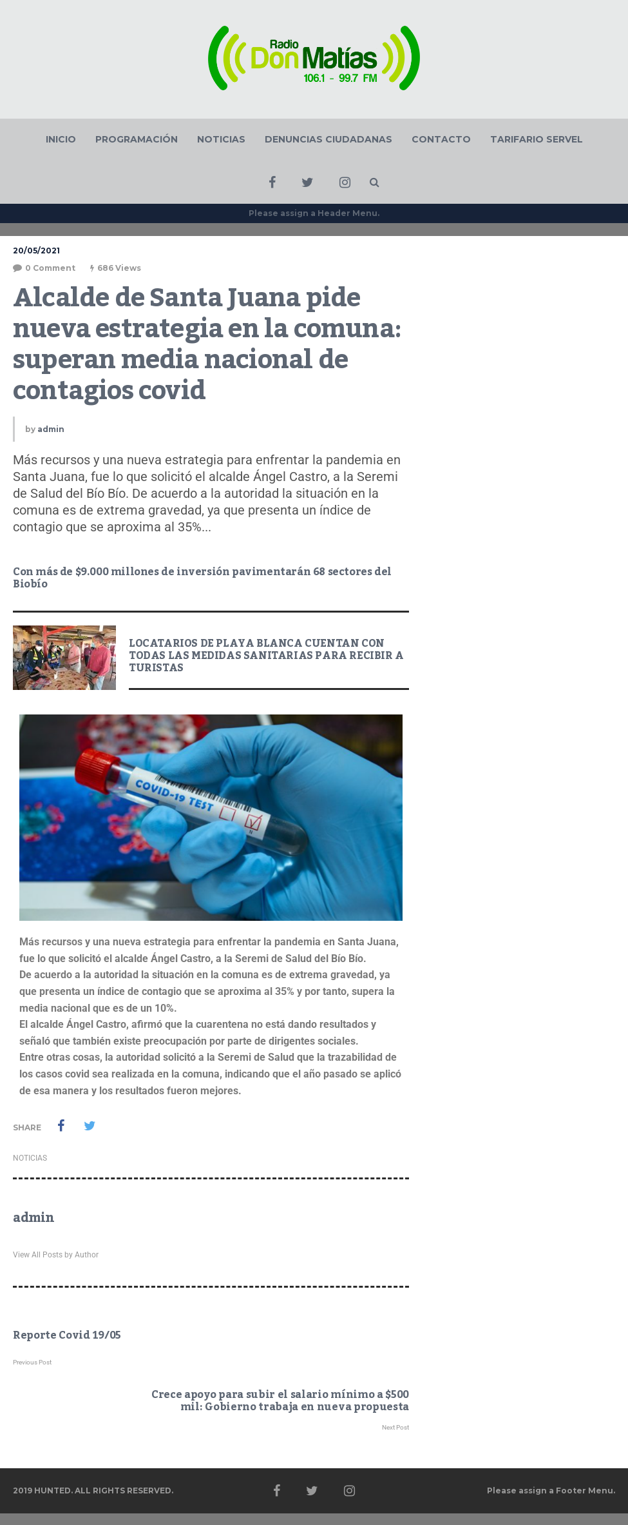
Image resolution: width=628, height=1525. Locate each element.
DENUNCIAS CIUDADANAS (328, 139)
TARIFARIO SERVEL (536, 139)
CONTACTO (441, 139)
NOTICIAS (221, 139)
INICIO (61, 139)
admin (50, 429)
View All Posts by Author (56, 1254)
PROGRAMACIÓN (136, 139)
